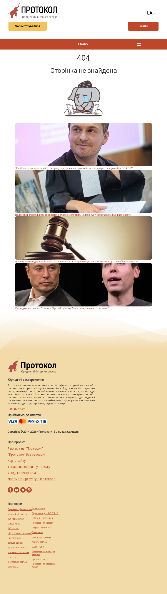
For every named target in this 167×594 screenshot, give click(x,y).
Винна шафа (38, 508)
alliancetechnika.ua (17, 514)
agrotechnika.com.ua (18, 547)
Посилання (37, 532)
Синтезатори (14, 538)
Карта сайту (17, 460)
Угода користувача (22, 473)
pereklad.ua (14, 566)
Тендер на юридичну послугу (29, 467)
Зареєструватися (27, 26)
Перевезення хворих (42, 522)
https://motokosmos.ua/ (20, 533)
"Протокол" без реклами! (26, 454)
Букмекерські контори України (43, 553)
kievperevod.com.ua (17, 562)
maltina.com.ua (39, 542)
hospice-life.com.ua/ (42, 527)
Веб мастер (13, 528)
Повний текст (16, 409)
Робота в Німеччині (42, 518)
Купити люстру (16, 519)
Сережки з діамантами (20, 509)
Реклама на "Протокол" (25, 448)
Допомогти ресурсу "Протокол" (31, 479)
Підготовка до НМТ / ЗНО (45, 513)
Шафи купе (38, 546)
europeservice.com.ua (18, 552)
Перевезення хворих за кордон (43, 565)
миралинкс (14, 523)
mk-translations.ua (41, 537)
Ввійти (143, 26)
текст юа (12, 557)
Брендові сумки (40, 559)
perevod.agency (15, 542)
